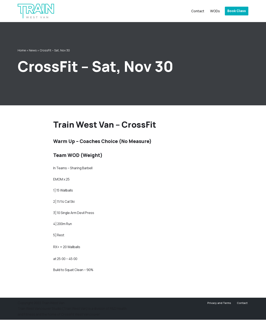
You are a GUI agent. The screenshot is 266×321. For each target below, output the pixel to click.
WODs (215, 11)
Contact (197, 11)
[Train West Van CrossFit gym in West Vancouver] (36, 11)
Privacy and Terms (219, 304)
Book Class (236, 11)
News (33, 50)
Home (22, 50)
